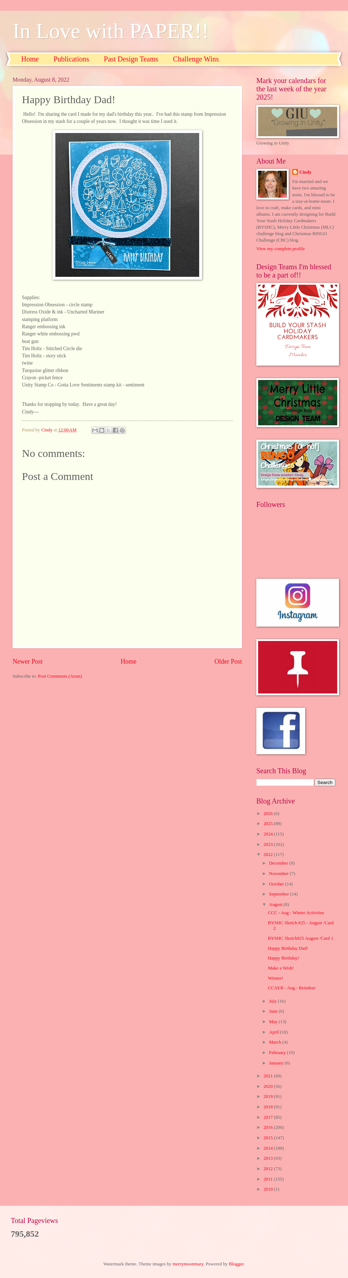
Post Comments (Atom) (60, 676)
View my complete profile (280, 248)
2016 (269, 1127)
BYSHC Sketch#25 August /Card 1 (300, 938)
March (275, 1042)
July (273, 1001)
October (277, 884)
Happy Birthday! (283, 958)
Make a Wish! (281, 968)
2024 (269, 834)
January (276, 1063)
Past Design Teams (131, 59)
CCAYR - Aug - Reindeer (292, 987)
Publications (71, 59)
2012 (269, 1168)
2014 (269, 1148)
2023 (269, 844)
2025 (269, 823)
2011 (269, 1179)
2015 (269, 1137)
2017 (269, 1117)
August (276, 904)
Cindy (305, 172)
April (274, 1032)
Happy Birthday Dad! (288, 948)
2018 (269, 1106)
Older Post (228, 661)
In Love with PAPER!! (111, 31)
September (279, 894)
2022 (269, 854)
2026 (269, 813)
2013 (269, 1158)
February (278, 1052)
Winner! (275, 978)
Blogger (236, 1263)
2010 (269, 1189)
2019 (269, 1096)
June (274, 1011)
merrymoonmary (188, 1263)
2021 (269, 1075)
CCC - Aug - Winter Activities (296, 912)
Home (30, 59)
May (274, 1021)
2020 (269, 1086)
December (279, 863)
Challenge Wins (196, 59)
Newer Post (28, 661)
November (279, 873)
